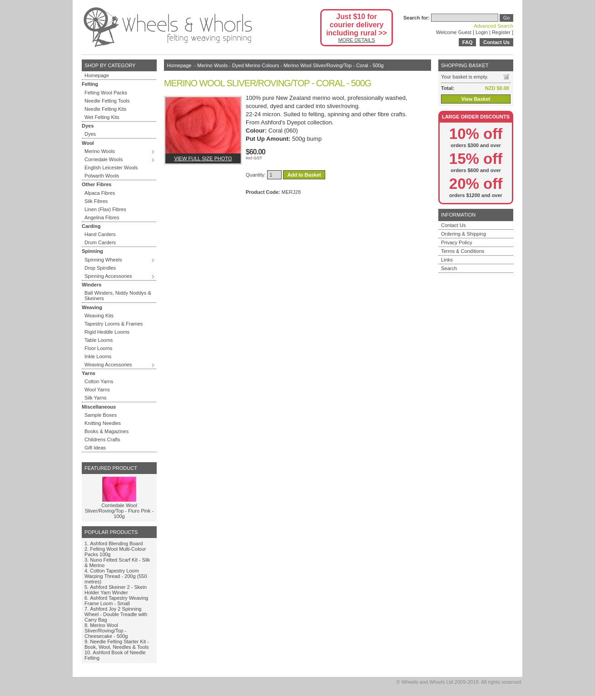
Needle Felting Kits (105, 109)
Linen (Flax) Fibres (105, 209)
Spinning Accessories (108, 276)
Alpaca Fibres (99, 193)
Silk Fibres (96, 201)
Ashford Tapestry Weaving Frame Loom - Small (116, 600)
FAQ (467, 42)
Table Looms (98, 340)
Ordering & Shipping (463, 234)
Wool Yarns (97, 389)
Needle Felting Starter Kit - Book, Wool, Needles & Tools (116, 644)
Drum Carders (100, 242)
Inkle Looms (97, 356)
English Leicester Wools (111, 167)
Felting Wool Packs (105, 92)
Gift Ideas (95, 447)
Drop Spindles (100, 268)
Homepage (96, 75)
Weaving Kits (99, 315)
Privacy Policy (456, 242)
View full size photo (203, 158)
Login (482, 32)
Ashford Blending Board (116, 543)
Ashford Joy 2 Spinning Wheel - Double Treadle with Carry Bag (115, 614)
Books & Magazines (106, 431)
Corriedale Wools (103, 159)
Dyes (90, 134)
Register (501, 32)
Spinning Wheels (103, 259)
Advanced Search (493, 26)
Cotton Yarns (98, 381)
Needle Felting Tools (106, 101)
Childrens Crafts (102, 439)
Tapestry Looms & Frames (113, 323)
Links (447, 259)
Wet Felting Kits (101, 117)
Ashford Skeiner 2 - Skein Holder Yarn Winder (115, 589)
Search (449, 268)
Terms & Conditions (462, 251)
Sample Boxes (100, 415)
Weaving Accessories (108, 364)
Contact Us (496, 42)
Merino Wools (99, 151)
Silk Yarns (95, 397)
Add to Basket (304, 175)
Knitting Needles (102, 423)
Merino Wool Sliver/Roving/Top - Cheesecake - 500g (106, 630)
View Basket (475, 99)
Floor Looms (98, 348)
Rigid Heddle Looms (106, 332)
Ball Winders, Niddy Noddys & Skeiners (117, 295)
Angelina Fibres (101, 217)
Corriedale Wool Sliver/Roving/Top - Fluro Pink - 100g (119, 511)
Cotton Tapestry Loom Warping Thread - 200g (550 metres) (115, 576)
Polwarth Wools (101, 175)
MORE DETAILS (356, 40)
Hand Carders (99, 234)
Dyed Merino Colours (255, 65)
